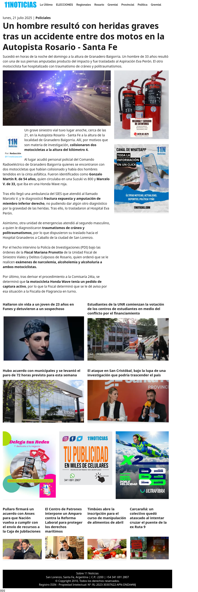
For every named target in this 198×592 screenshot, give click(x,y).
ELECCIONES (64, 4)
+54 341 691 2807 (117, 577)
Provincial (127, 4)
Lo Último (46, 4)
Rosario (99, 4)
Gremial (112, 4)
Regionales (83, 4)
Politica (142, 4)
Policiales (43, 18)
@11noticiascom (13, 156)
